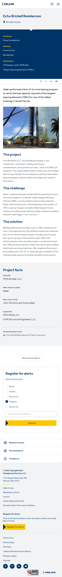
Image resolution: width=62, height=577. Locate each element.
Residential (8, 55)
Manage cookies (10, 556)
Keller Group (8, 488)
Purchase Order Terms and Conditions (19, 505)
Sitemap (6, 560)
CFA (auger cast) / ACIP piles (16, 65)
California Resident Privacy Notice (17, 551)
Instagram (12, 566)
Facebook (5, 566)
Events (12, 391)
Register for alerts (15, 527)
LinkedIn (19, 566)
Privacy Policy (8, 542)
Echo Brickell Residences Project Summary (25, 335)
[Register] (31, 423)
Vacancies (13, 406)
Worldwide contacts (11, 492)
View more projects (31, 358)
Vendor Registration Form (13, 501)
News (11, 386)
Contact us (14, 459)
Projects (13, 401)
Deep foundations (11, 40)
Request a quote (16, 443)
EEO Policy (7, 547)
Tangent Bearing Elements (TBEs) (18, 70)
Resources (14, 396)
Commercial (8, 50)
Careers (6, 497)
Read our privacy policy (14, 379)
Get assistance (16, 451)
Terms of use (8, 538)
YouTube (25, 566)
